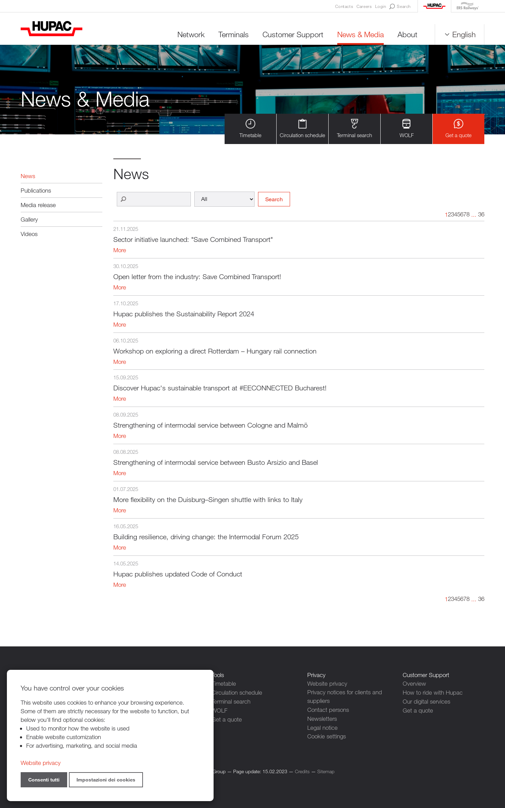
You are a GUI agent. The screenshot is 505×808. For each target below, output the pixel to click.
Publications (36, 190)
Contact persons (328, 709)
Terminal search (354, 129)
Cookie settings (326, 735)
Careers (364, 6)
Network (191, 34)
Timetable (250, 129)
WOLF (407, 129)
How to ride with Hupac (433, 692)
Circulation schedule (302, 129)
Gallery (29, 219)
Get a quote (458, 129)
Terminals (233, 34)
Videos (29, 233)
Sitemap (325, 770)
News (28, 176)
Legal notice (322, 726)
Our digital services (426, 701)
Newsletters (322, 718)
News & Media (360, 34)
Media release (38, 204)
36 (481, 214)
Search (400, 6)
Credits (302, 770)
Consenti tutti (44, 780)
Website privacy (327, 683)
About (408, 34)
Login (380, 6)
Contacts (344, 6)
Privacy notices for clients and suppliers (344, 697)
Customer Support (292, 34)
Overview (414, 683)
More (119, 250)
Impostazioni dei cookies (105, 780)
